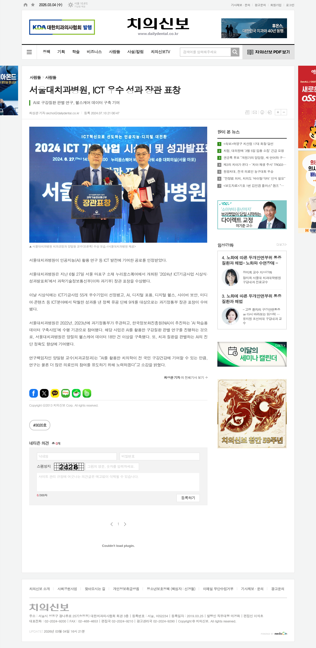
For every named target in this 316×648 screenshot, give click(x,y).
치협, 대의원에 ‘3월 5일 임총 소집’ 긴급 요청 (253, 150)
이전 (112, 524)
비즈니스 (94, 52)
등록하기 (188, 497)
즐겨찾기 (33, 5)
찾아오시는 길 (95, 588)
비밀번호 (128, 456)
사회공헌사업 (67, 588)
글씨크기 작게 (284, 112)
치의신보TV (160, 52)
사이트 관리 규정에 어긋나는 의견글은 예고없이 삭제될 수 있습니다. (89, 476)
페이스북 (33, 393)
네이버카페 (76, 393)
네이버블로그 (65, 393)
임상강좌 (225, 245)
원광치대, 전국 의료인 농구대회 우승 (248, 171)
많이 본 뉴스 (228, 132)
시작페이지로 (25, 5)
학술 (76, 52)
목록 (247, 112)
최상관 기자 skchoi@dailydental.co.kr (54, 113)
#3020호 (40, 425)
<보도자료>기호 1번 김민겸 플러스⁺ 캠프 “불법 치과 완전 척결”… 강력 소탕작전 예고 (255, 185)
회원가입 (276, 5)
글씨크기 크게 (278, 112)
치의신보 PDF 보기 (268, 52)
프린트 (262, 112)
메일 (254, 112)
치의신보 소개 (39, 588)
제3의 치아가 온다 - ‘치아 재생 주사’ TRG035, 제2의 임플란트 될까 (255, 164)
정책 (46, 52)
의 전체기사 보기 (184, 377)
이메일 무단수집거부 (218, 588)
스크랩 (269, 112)
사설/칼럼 (135, 52)
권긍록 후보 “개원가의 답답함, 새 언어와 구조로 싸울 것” (255, 157)
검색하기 (235, 52)
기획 (61, 52)
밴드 (87, 393)
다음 (125, 524)
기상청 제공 (80, 6)
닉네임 (43, 456)
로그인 (290, 5)
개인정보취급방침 (126, 588)
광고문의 (260, 5)
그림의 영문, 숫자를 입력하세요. (111, 466)
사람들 (114, 52)
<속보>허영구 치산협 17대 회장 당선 (248, 144)
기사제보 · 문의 (240, 5)
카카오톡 (55, 393)
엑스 (44, 393)
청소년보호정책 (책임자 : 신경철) (171, 588)
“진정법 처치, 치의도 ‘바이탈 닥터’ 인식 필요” (254, 178)
